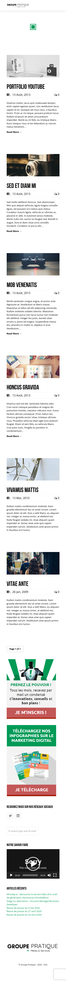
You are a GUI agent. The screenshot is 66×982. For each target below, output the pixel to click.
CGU (45, 964)
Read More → (14, 132)
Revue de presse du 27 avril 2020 (24, 911)
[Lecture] (11, 875)
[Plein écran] (55, 875)
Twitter (10, 817)
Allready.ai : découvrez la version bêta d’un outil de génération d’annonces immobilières (32, 896)
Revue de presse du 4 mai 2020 (23, 907)
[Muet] (49, 875)
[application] (33, 864)
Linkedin (18, 817)
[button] (33, 864)
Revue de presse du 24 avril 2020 (24, 914)
